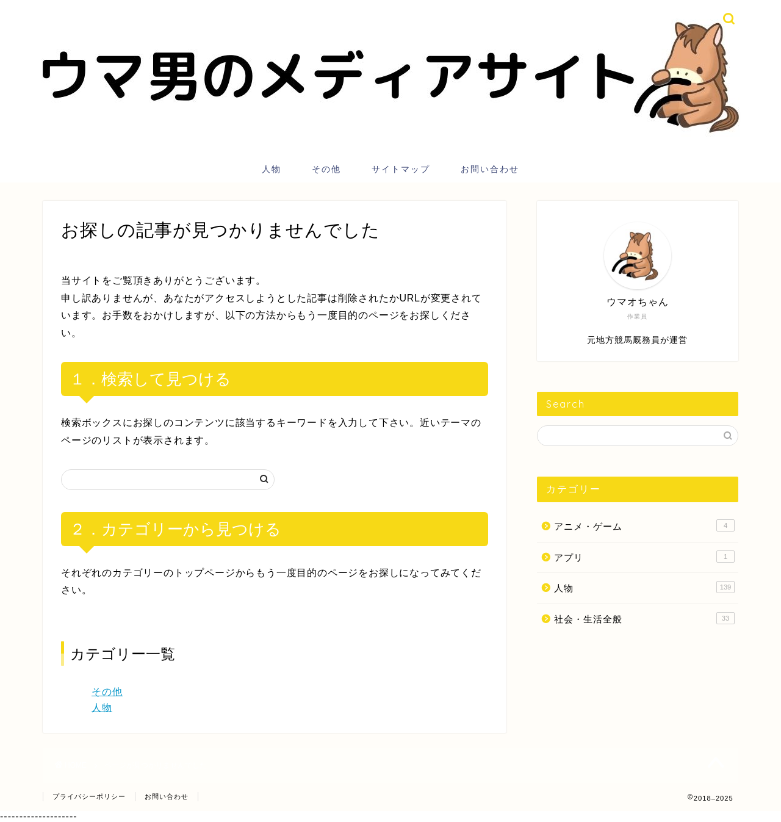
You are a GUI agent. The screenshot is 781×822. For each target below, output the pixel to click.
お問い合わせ (490, 169)
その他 (326, 169)
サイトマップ (401, 169)
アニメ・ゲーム (644, 525)
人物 (271, 169)
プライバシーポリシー (89, 796)
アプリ (644, 556)
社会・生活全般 (644, 618)
